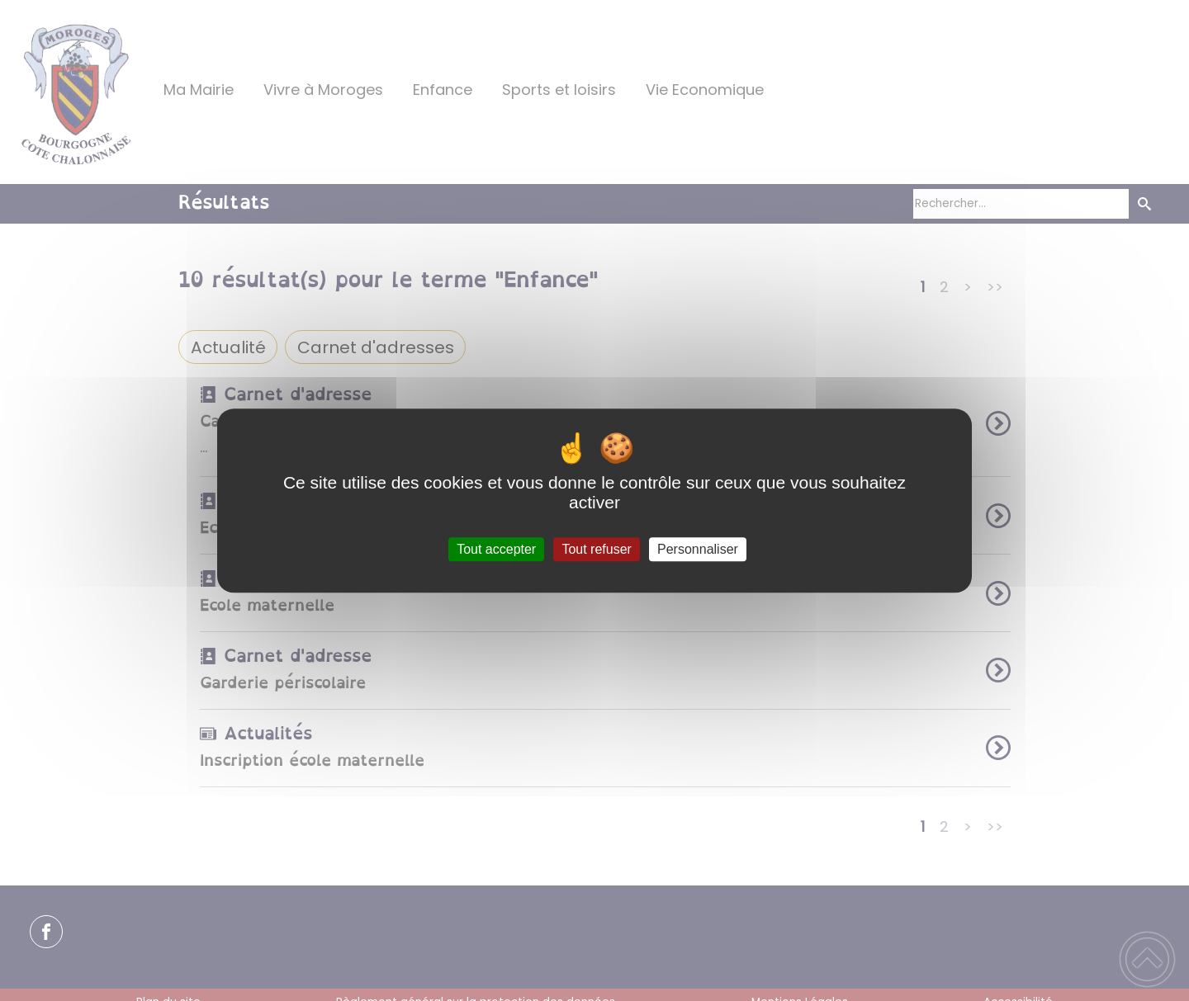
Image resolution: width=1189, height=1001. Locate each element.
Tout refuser (596, 549)
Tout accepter (496, 549)
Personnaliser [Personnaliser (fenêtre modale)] (697, 549)
